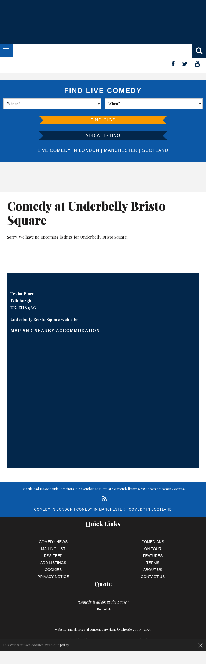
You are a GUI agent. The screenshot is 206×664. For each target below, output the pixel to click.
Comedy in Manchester (100, 509)
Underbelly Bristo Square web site (44, 319)
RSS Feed (53, 556)
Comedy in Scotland (150, 509)
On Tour (152, 549)
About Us (152, 570)
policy (64, 645)
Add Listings (53, 563)
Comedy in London (53, 509)
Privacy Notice (53, 577)
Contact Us (153, 577)
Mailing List (53, 549)
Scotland (155, 150)
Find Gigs (103, 120)
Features (153, 556)
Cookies (53, 570)
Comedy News (53, 542)
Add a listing (102, 135)
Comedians (152, 542)
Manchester (121, 150)
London (89, 150)
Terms (152, 563)
